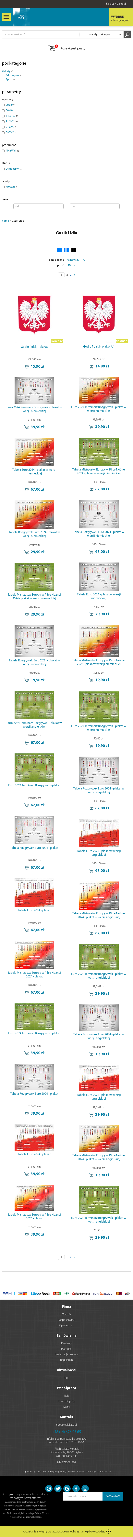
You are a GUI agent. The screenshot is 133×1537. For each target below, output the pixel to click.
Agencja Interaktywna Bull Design (95, 1472)
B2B (66, 1396)
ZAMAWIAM (112, 1496)
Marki (66, 1407)
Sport (10, 79)
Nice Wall (12, 150)
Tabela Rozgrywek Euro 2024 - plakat (34, 848)
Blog (66, 1378)
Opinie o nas (66, 1325)
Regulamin (66, 1360)
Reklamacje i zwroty (66, 1354)
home (5, 220)
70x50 (11, 105)
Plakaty (7, 71)
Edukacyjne (13, 75)
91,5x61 (12, 121)
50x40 (11, 110)
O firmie (66, 1314)
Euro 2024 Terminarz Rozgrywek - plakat (34, 785)
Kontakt (66, 1417)
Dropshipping (66, 1401)
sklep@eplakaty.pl (66, 1425)
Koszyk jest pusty (66, 49)
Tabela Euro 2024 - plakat (34, 910)
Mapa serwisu (66, 1320)
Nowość (11, 187)
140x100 (12, 116)
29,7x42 (11, 132)
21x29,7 (11, 127)
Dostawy (66, 1343)
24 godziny (14, 168)
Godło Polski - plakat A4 (98, 346)
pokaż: (61, 265)
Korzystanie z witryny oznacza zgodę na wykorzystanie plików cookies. (64, 1531)
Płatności (66, 1349)
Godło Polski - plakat (34, 347)
